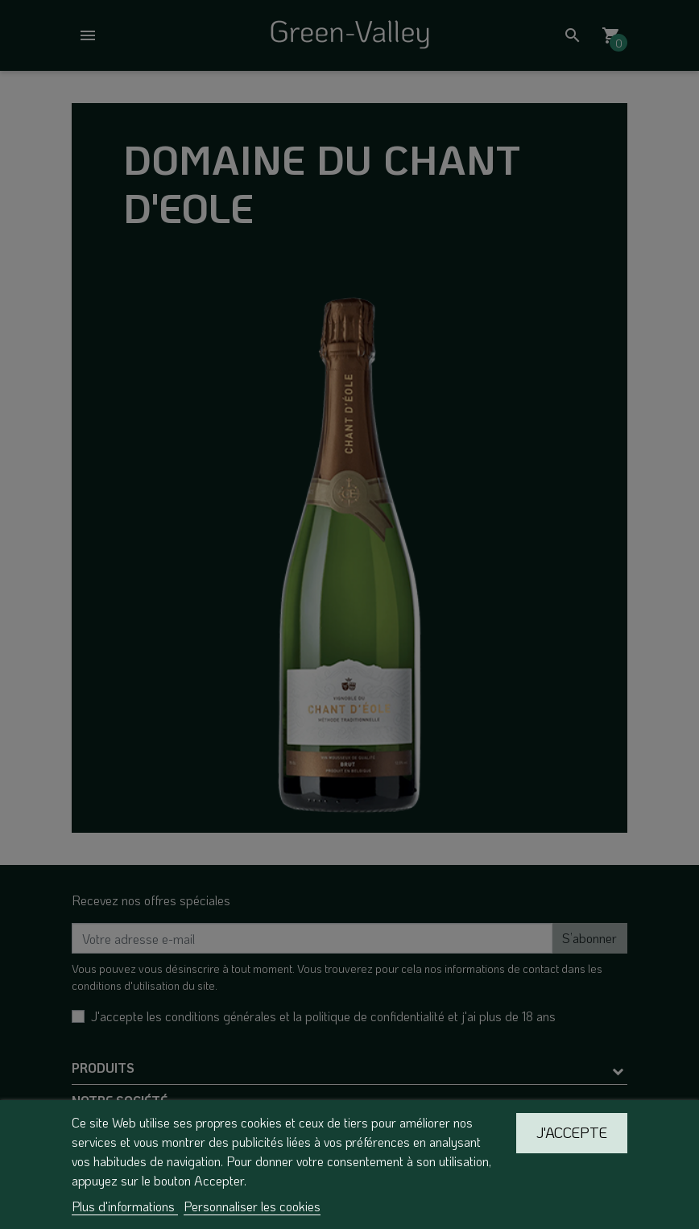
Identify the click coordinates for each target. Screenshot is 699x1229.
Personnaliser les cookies (252, 1206)
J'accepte (571, 1132)
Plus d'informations (125, 1206)
